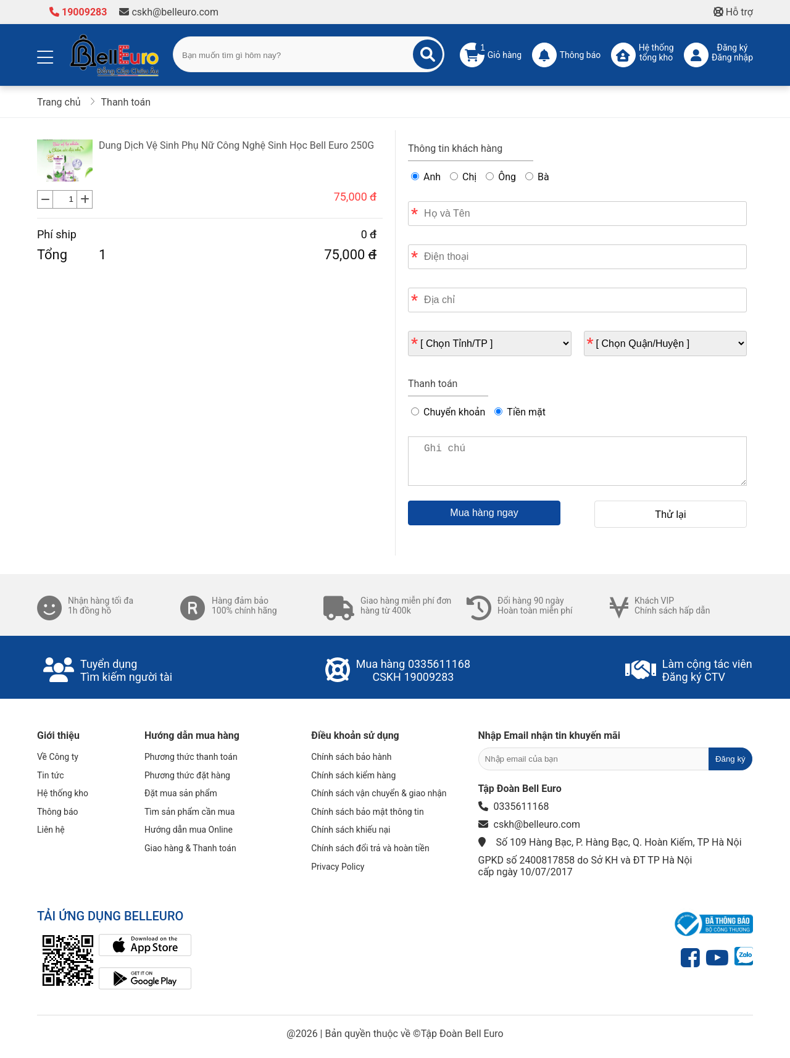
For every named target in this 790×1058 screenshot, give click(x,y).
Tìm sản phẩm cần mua (189, 812)
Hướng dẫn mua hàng (191, 735)
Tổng (52, 254)
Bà (537, 177)
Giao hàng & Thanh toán (190, 848)
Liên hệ (51, 830)
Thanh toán (432, 383)
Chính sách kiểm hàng (353, 775)
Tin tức (50, 775)
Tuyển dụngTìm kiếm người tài (126, 670)
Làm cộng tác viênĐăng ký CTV (707, 670)
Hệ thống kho (62, 793)
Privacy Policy (337, 867)
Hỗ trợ (733, 12)
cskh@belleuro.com (168, 12)
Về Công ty (57, 757)
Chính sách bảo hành (351, 757)
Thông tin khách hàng (455, 148)
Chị (463, 177)
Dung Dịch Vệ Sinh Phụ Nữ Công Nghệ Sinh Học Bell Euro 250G (236, 145)
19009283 (78, 12)
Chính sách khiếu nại (350, 830)
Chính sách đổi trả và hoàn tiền (370, 848)
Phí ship (57, 234)
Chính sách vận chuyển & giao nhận (378, 793)
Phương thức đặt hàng (187, 775)
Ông (501, 177)
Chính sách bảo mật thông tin (367, 812)
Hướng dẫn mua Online (188, 830)
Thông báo (57, 812)
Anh (426, 177)
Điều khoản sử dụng (355, 735)
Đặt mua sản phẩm (180, 793)
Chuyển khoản (448, 412)
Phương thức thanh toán (191, 757)
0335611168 (439, 663)
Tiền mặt (520, 412)
